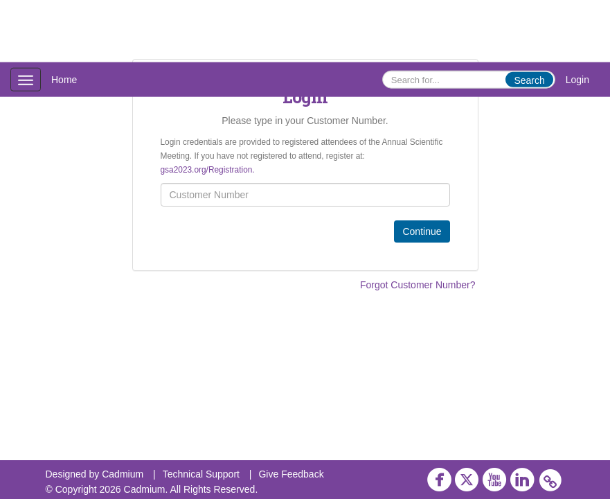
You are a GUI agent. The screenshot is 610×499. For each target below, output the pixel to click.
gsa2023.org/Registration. (208, 170)
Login (577, 79)
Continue (421, 231)
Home (64, 79)
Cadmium (122, 474)
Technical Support (201, 474)
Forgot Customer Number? (418, 284)
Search (529, 80)
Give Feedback (290, 474)
